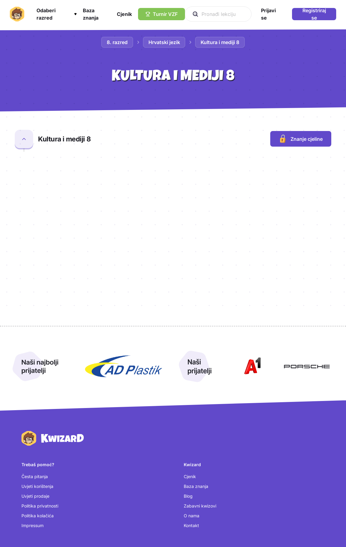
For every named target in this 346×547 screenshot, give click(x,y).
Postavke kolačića (39, 511)
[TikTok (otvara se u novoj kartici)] (195, 511)
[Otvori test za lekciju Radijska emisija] (290, 174)
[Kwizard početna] (17, 14)
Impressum (32, 453)
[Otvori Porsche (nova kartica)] (306, 295)
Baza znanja (196, 414)
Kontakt (191, 453)
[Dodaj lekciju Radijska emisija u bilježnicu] (324, 173)
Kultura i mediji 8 (220, 42)
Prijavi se (30, 491)
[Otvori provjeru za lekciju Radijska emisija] (215, 174)
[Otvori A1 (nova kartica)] (251, 295)
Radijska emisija (60, 170)
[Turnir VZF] (161, 14)
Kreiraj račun (34, 501)
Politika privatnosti (39, 433)
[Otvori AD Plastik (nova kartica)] (123, 295)
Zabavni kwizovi (200, 433)
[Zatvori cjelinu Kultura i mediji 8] (24, 139)
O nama (191, 443)
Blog (188, 424)
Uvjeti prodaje (35, 424)
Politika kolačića (37, 443)
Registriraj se (314, 14)
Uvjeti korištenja (37, 414)
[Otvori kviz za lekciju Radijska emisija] (240, 174)
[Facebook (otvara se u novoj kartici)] (198, 501)
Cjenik (190, 404)
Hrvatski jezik (164, 42)
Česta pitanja (34, 404)
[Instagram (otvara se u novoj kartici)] (198, 491)
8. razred (117, 42)
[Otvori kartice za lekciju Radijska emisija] (265, 174)
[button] (57, 14)
